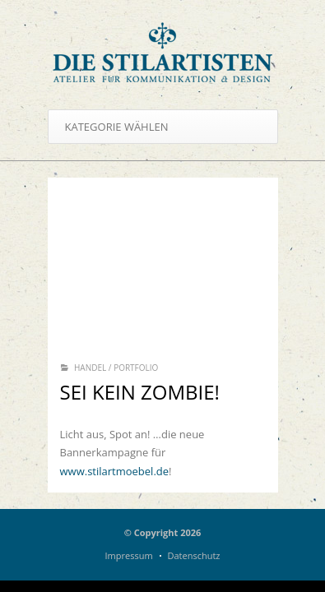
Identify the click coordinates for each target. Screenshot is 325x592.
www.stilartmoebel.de (114, 471)
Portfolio (136, 367)
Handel (90, 367)
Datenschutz (193, 555)
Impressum (129, 555)
